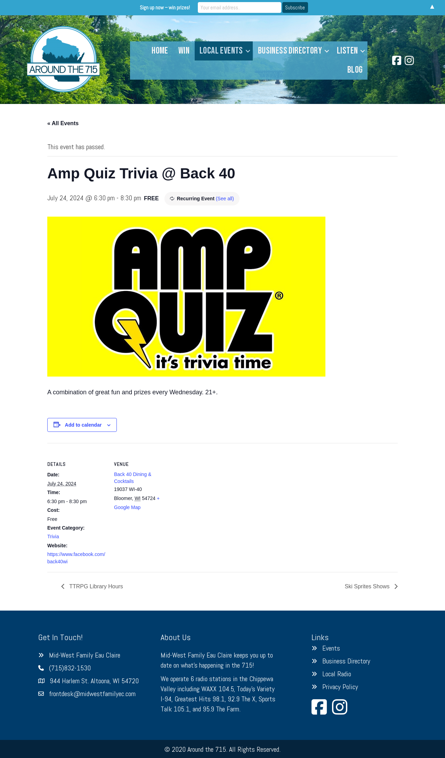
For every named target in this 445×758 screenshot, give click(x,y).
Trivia (53, 536)
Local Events (221, 50)
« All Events (63, 123)
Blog (355, 69)
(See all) (225, 198)
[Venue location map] (217, 491)
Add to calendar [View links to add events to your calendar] (83, 425)
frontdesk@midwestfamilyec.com (92, 693)
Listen (347, 50)
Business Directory (290, 50)
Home (160, 50)
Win (183, 50)
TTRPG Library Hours (95, 586)
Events (331, 648)
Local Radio (336, 673)
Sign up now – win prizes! (165, 7)
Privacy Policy (340, 686)
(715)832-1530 (70, 667)
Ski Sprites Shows (368, 586)
